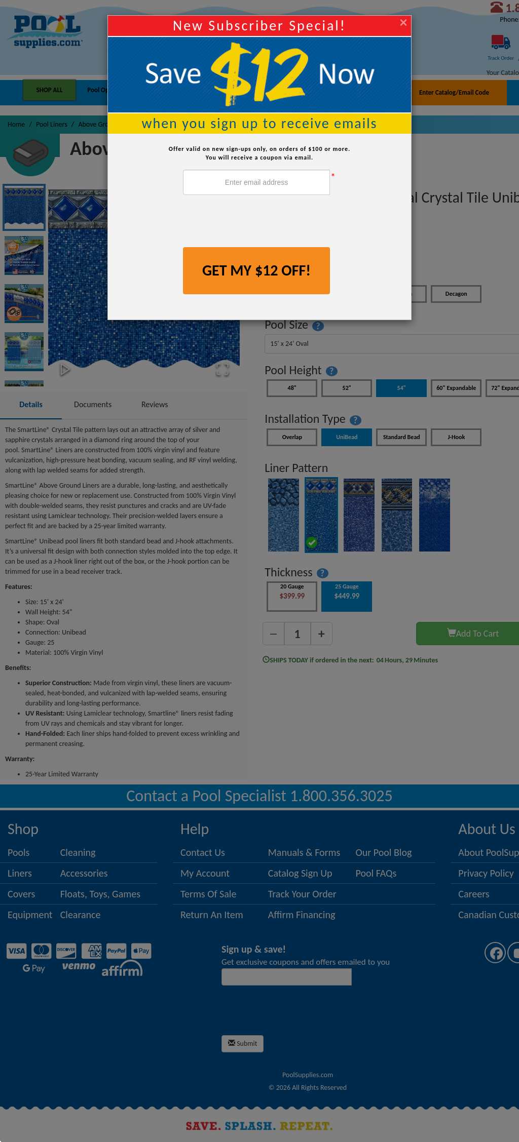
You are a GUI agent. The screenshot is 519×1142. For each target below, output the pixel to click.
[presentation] (260, 222)
